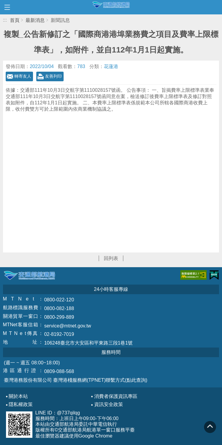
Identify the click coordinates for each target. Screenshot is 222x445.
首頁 (15, 20)
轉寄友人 (22, 76)
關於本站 (18, 396)
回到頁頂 (210, 427)
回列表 (111, 258)
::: (5, 19)
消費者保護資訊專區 (115, 396)
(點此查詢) (136, 380)
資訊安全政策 (108, 404)
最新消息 (35, 20)
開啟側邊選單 (7, 7)
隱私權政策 (21, 404)
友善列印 (53, 76)
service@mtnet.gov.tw (67, 325)
